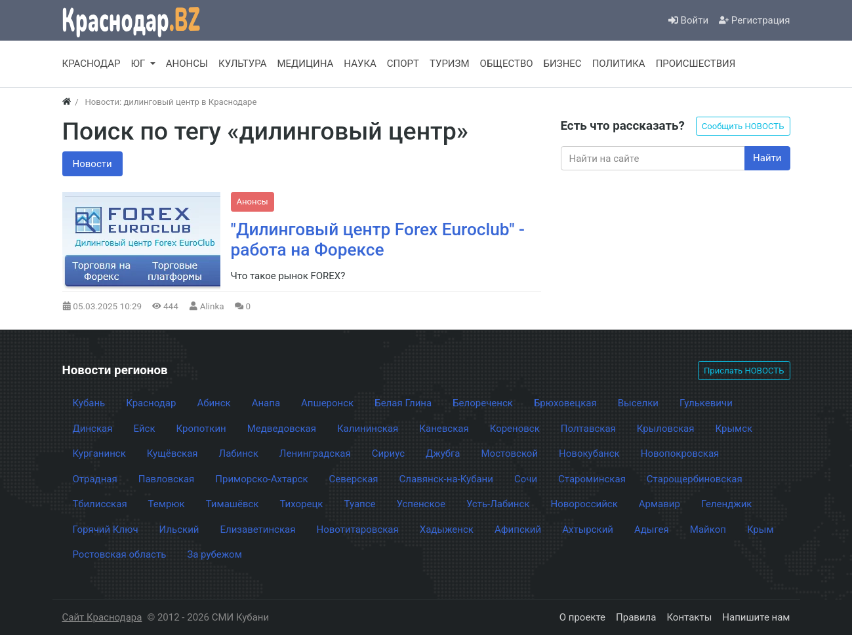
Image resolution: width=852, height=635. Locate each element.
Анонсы (252, 201)
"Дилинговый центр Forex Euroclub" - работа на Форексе (378, 240)
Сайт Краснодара (102, 617)
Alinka (212, 306)
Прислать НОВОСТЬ (744, 370)
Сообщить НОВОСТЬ (743, 126)
